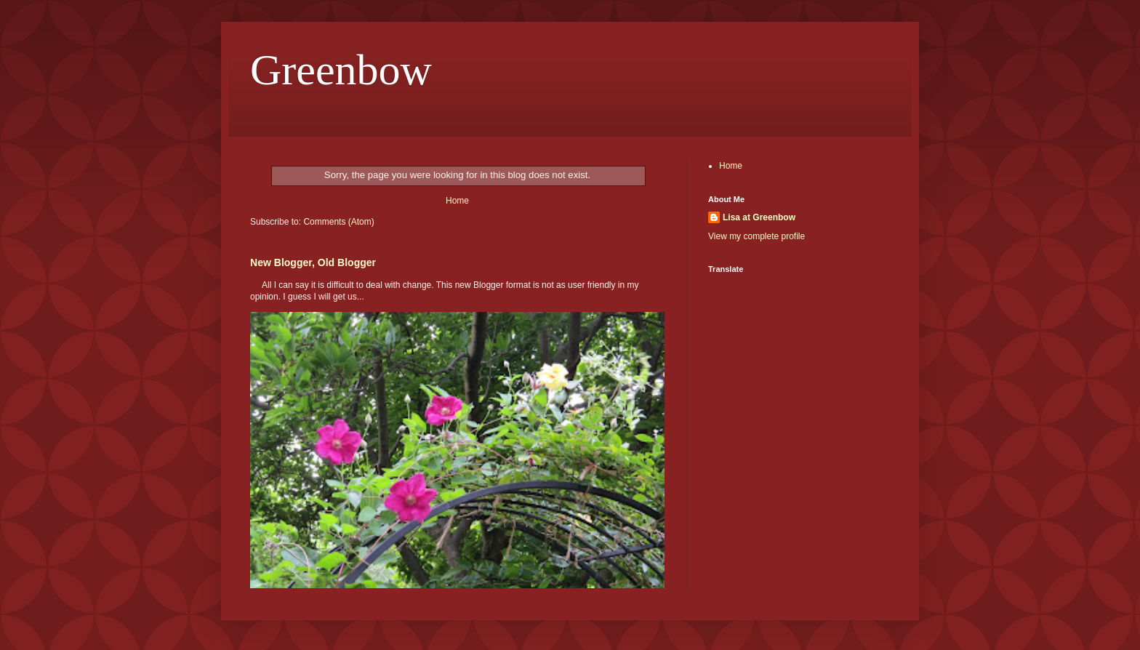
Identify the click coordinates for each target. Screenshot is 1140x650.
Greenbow (341, 70)
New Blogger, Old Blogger (313, 262)
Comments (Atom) (338, 222)
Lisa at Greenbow (759, 217)
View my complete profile (756, 236)
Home (457, 201)
